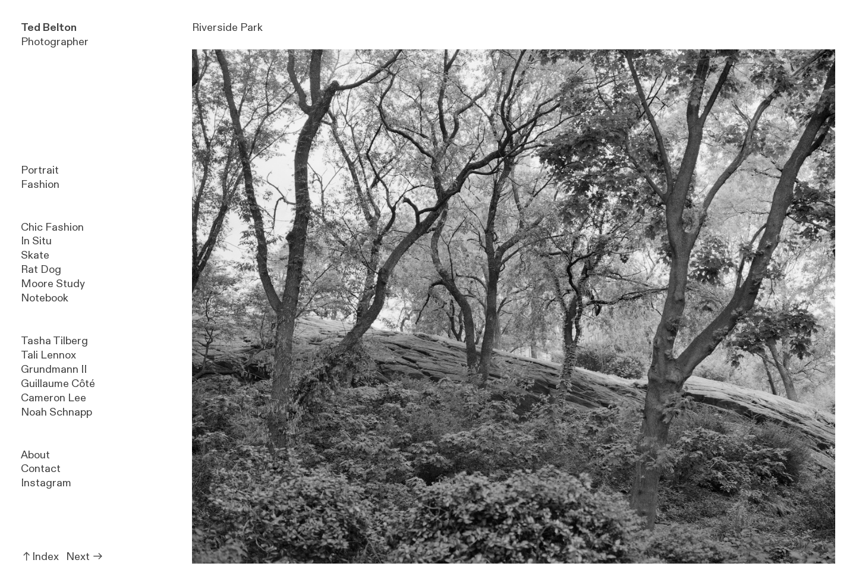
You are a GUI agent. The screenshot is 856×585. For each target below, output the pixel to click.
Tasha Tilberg (54, 341)
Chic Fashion (52, 227)
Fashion (40, 184)
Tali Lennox (48, 355)
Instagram (46, 483)
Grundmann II (54, 369)
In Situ (36, 241)
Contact (41, 468)
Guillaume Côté (58, 383)
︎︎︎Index (40, 556)
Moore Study (53, 283)
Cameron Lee (53, 398)
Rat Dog (41, 269)
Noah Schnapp (56, 412)
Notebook (44, 298)
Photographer (55, 34)
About (35, 455)
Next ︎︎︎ (84, 556)
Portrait (40, 170)
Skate (35, 255)
